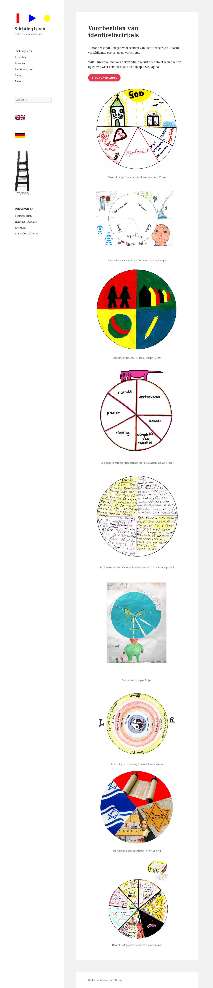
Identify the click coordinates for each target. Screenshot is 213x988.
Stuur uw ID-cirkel (104, 77)
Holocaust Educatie (26, 221)
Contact (19, 75)
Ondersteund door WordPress (105, 980)
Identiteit (20, 227)
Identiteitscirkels (24, 69)
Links (18, 81)
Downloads (21, 63)
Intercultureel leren (26, 233)
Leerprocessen (23, 215)
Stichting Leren (30, 28)
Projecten (20, 57)
